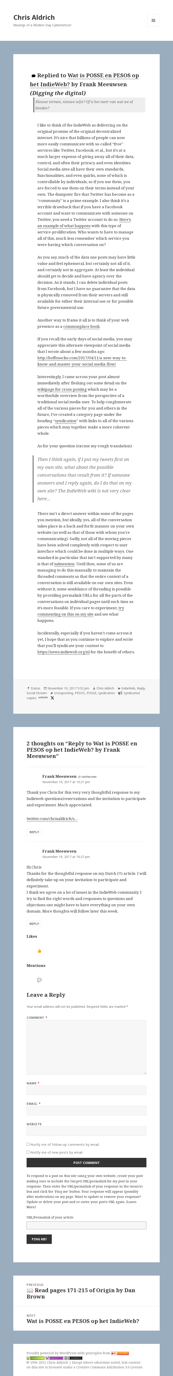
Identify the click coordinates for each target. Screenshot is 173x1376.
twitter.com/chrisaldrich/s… (52, 818)
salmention (64, 563)
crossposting (63, 693)
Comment (37, 1017)
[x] (51, 698)
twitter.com (89, 777)
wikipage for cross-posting (62, 389)
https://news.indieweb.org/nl (63, 651)
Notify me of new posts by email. (56, 1152)
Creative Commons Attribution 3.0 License (109, 1367)
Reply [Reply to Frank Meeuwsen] (34, 832)
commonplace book (81, 326)
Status (35, 688)
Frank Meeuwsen (59, 776)
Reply (141, 688)
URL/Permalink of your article (50, 1217)
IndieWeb (128, 688)
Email (34, 1103)
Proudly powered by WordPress (52, 1353)
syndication (65, 420)
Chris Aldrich (34, 17)
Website (34, 1124)
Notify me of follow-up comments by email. (65, 1144)
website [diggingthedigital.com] (43, 697)
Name (33, 1083)
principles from (107, 1353)
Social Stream (37, 693)
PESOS (80, 693)
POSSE (91, 693)
